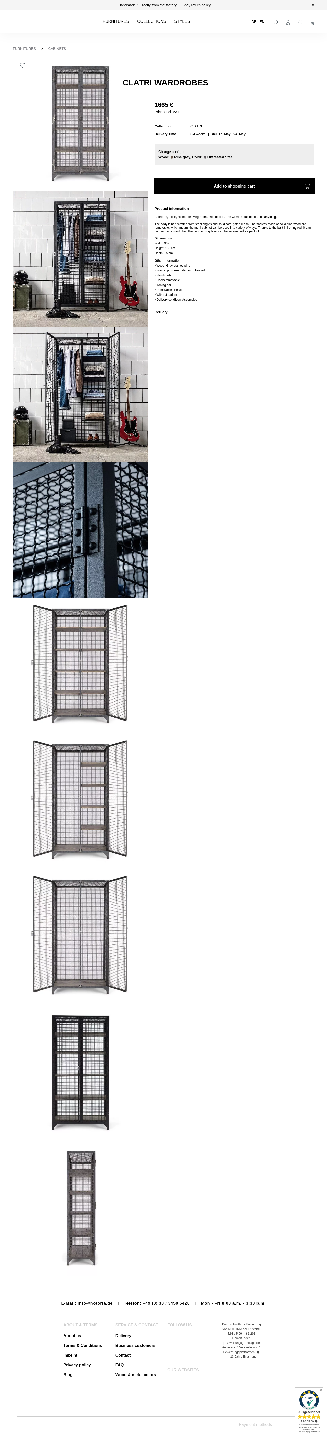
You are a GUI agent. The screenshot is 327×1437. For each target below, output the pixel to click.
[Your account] (289, 22)
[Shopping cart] (313, 22)
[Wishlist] (301, 22)
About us (72, 1336)
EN (262, 21)
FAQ (119, 1365)
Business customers (135, 1345)
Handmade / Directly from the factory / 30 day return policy (164, 5)
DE (254, 21)
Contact (123, 1355)
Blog (68, 1375)
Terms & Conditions (82, 1345)
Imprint (70, 1355)
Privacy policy (77, 1365)
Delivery (123, 1336)
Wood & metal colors (135, 1375)
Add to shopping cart (262, 187)
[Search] (276, 22)
